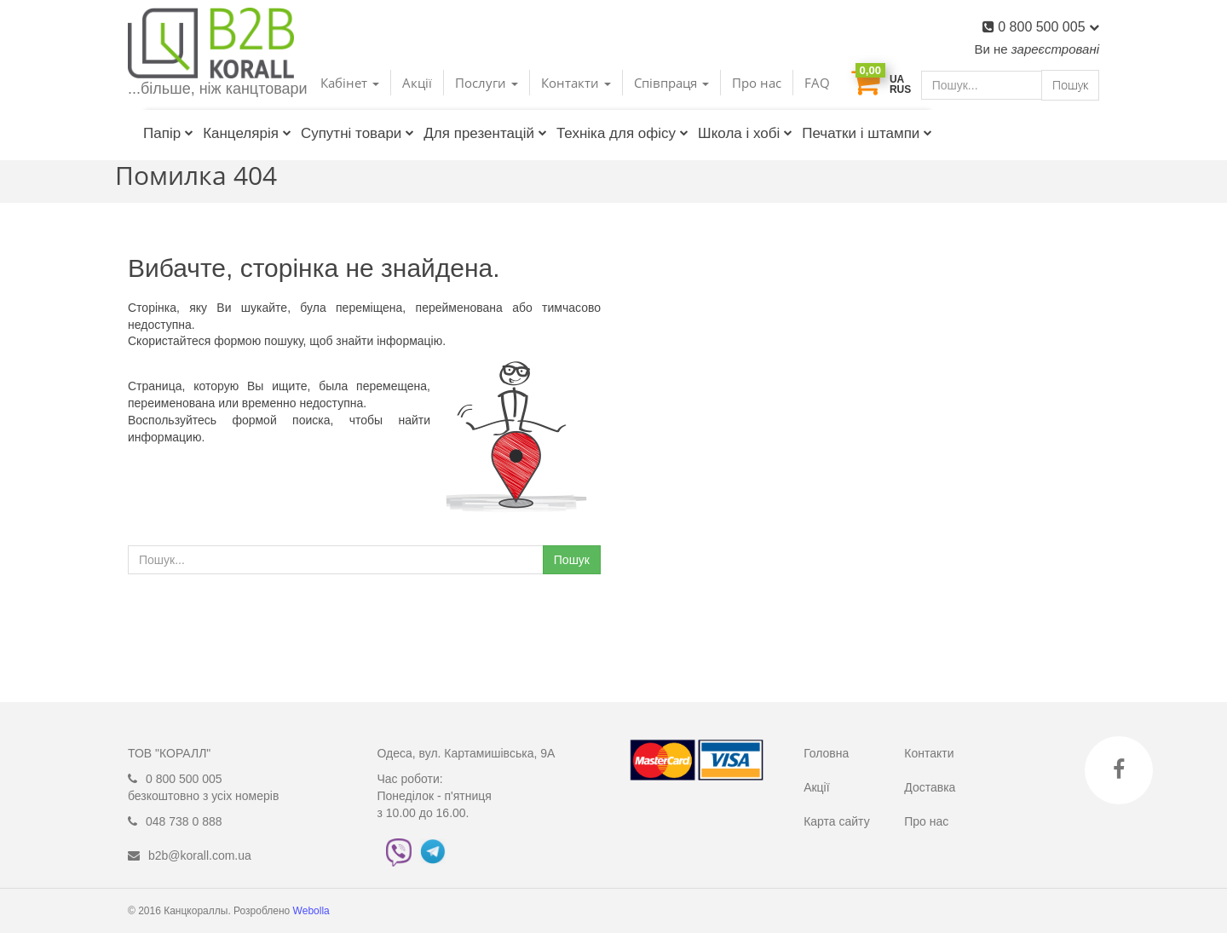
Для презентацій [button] (485, 133)
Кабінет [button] (349, 82)
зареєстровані (1055, 49)
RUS (900, 89)
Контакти (928, 753)
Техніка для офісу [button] (622, 133)
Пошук (1070, 85)
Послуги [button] (486, 82)
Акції (417, 82)
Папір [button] (168, 133)
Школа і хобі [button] (745, 133)
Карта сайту (837, 821)
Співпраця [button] (671, 82)
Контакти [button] (576, 82)
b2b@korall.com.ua (199, 855)
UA (897, 79)
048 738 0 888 (184, 821)
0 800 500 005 (1048, 27)
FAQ (817, 82)
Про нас (756, 82)
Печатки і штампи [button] (867, 133)
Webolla (312, 911)
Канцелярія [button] (247, 133)
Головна (826, 753)
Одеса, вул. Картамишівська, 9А (466, 753)
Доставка (929, 787)
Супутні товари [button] (357, 133)
